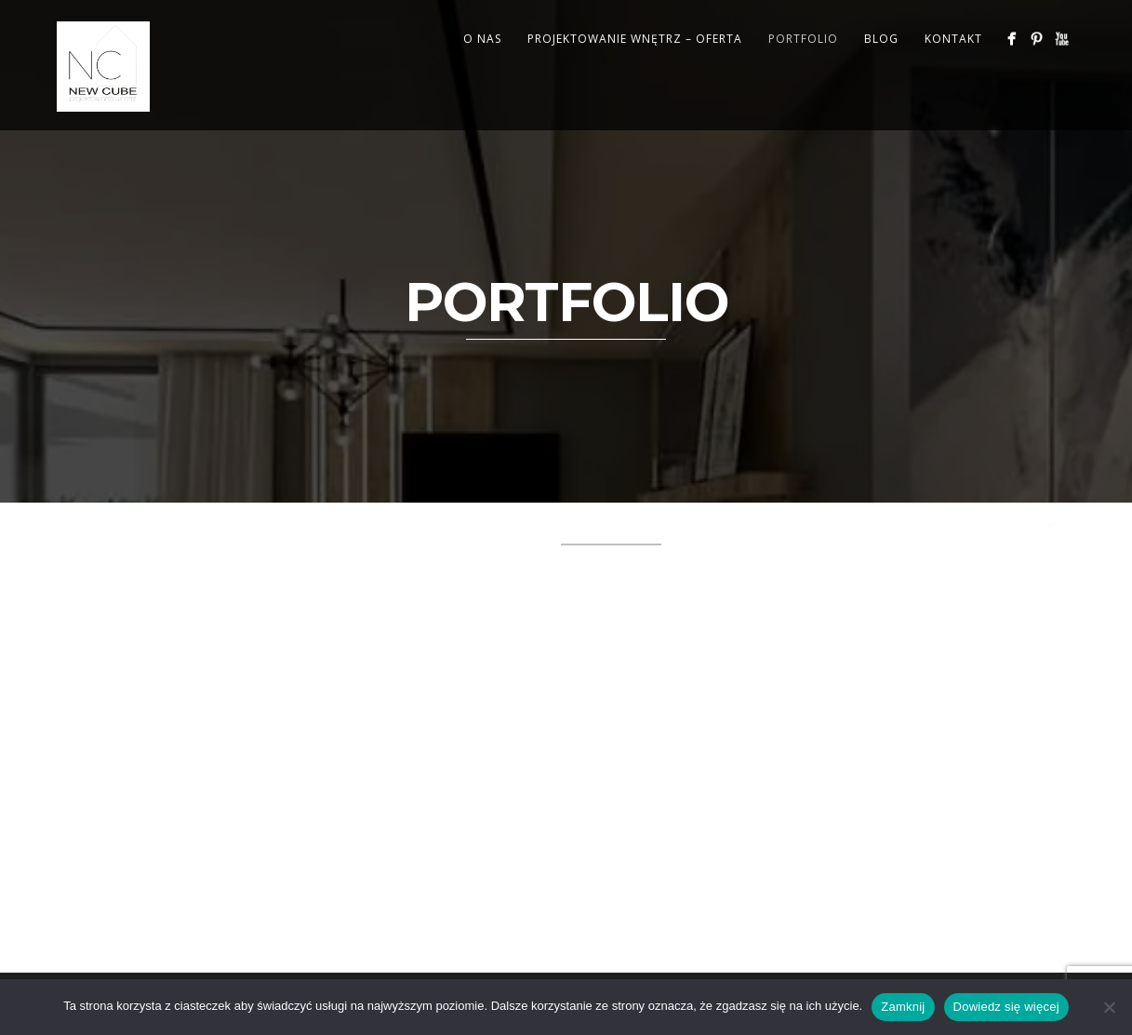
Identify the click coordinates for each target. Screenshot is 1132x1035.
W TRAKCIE (335, 554)
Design (326, 532)
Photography (127, 554)
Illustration (493, 532)
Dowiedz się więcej (1006, 1007)
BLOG (881, 39)
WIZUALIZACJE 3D (452, 554)
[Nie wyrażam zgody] (1108, 1007)
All (85, 532)
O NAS (482, 39)
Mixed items (862, 532)
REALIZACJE (239, 554)
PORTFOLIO (803, 39)
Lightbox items (738, 532)
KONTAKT (953, 39)
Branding (152, 532)
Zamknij (903, 1007)
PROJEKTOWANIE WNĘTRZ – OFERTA (634, 39)
